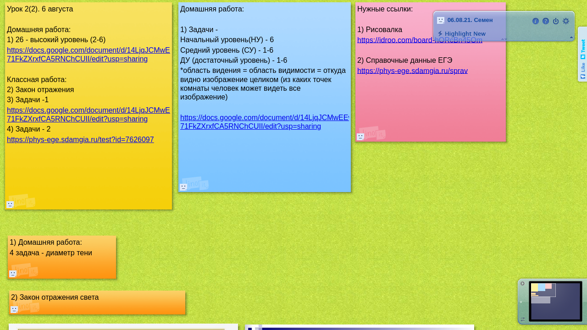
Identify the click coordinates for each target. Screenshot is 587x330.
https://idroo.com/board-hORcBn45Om (419, 40)
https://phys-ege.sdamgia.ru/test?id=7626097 (80, 139)
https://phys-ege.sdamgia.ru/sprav (412, 70)
